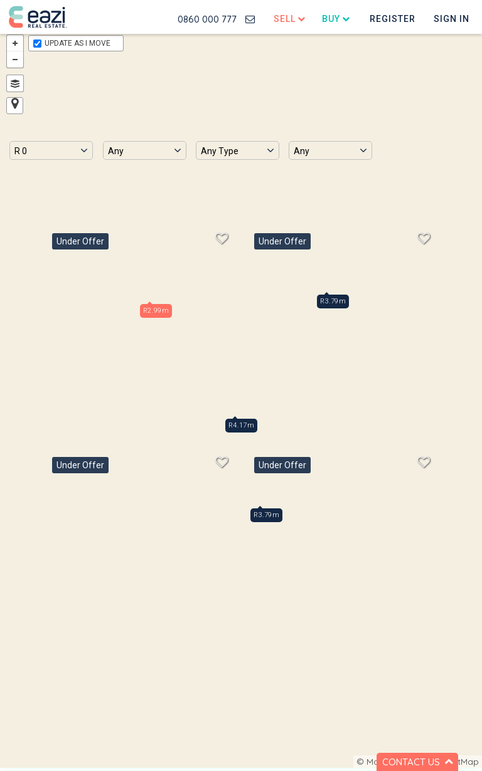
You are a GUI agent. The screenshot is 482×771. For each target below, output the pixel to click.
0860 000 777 (207, 19)
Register (392, 19)
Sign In (451, 19)
